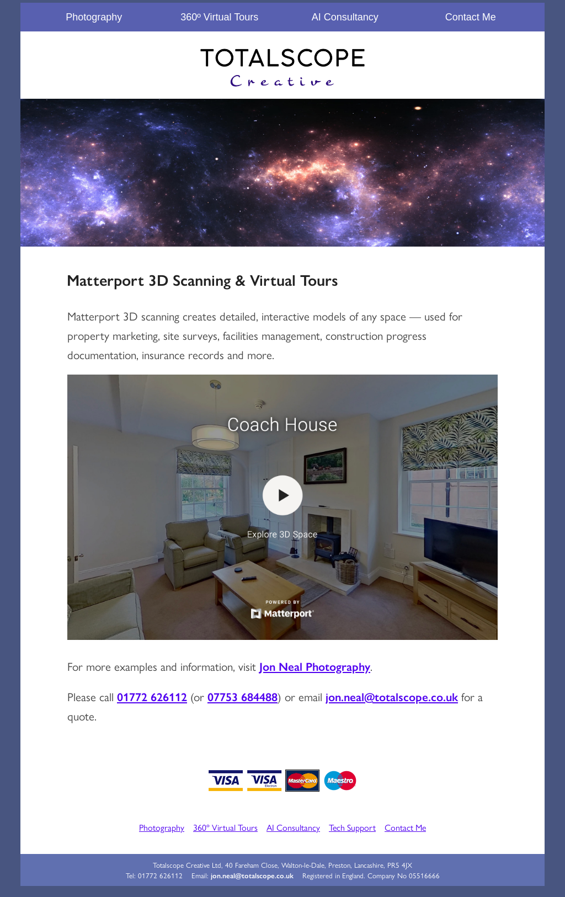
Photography (94, 17)
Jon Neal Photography (314, 666)
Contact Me (470, 17)
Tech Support (352, 827)
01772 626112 (152, 696)
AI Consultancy (345, 17)
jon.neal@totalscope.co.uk (392, 696)
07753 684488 (242, 696)
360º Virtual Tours (219, 17)
